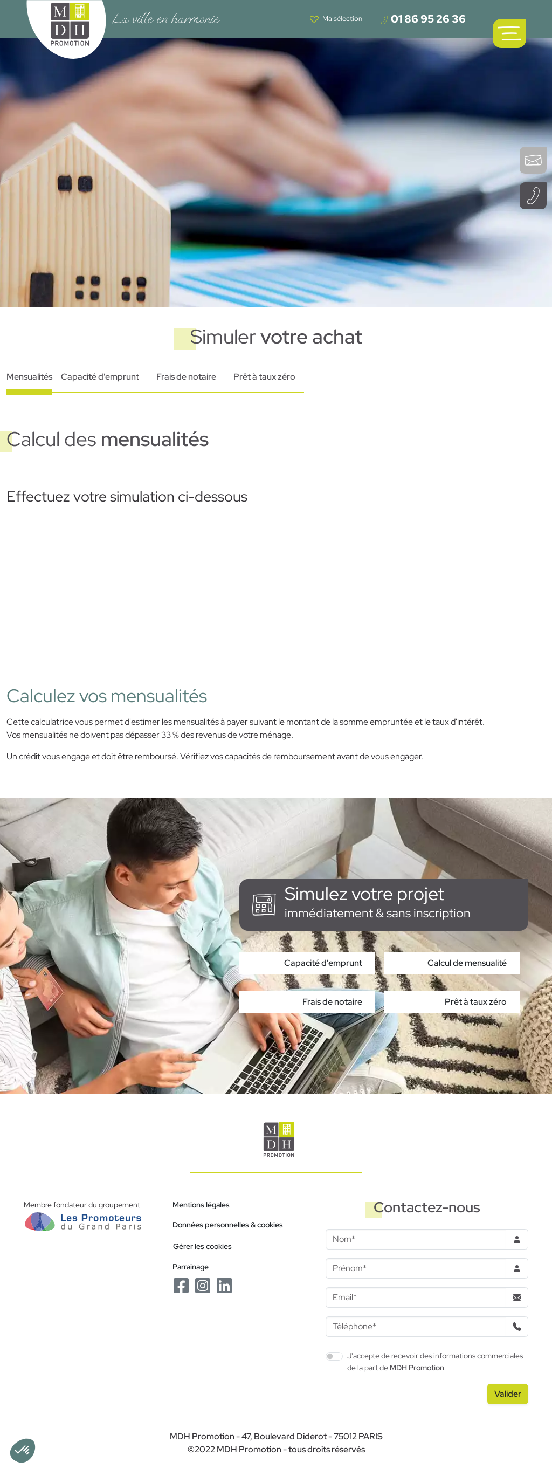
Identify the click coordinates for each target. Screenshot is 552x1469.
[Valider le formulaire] (507, 1394)
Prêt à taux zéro (264, 376)
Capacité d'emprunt (100, 376)
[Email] (416, 1297)
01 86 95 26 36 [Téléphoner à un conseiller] (423, 19)
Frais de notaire (186, 376)
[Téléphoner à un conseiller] (533, 195)
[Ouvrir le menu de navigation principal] (509, 33)
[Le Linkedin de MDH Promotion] (224, 1284)
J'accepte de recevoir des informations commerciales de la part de (435, 1361)
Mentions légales (201, 1204)
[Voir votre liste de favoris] (336, 18)
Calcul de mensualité (467, 963)
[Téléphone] (416, 1326)
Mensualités (29, 376)
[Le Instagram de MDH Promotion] (203, 1284)
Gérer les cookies (202, 1246)
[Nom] (416, 1239)
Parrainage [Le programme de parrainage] (190, 1266)
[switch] (334, 1356)
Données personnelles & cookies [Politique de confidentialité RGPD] (227, 1224)
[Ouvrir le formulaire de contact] (533, 160)
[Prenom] (416, 1268)
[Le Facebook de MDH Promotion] (181, 1284)
